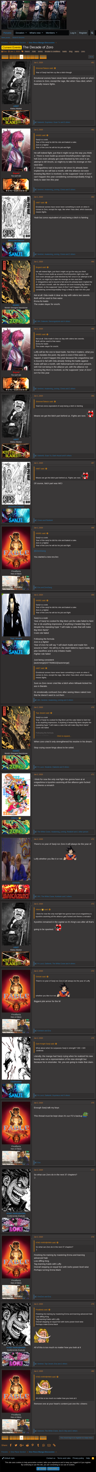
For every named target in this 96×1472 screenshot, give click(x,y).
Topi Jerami (17, 638)
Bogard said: (42, 267)
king (70, 51)
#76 (91, 1103)
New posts (5, 37)
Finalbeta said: (43, 1310)
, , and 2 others (57, 254)
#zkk (34, 51)
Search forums (18, 37)
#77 (91, 1170)
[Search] (92, 32)
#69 (91, 595)
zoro (83, 51)
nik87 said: (41, 203)
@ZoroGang (41, 551)
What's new (35, 33)
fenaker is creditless (52, 51)
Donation (20, 33)
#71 (91, 774)
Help (88, 1458)
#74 (91, 971)
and (46, 520)
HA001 (17, 305)
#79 (91, 1304)
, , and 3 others (57, 190)
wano (77, 51)
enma (40, 51)
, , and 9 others (54, 767)
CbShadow (17, 1081)
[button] (26, 32)
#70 (91, 707)
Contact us (50, 1458)
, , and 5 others (54, 122)
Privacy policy (78, 1458)
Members (50, 33)
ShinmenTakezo (17, 240)
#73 (91, 904)
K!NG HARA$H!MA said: (47, 1242)
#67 (91, 463)
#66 (91, 396)
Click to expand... (64, 290)
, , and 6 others (55, 456)
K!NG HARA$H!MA (17, 1213)
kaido (65, 51)
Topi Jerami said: (44, 713)
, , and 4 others (54, 321)
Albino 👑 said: (43, 909)
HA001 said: (42, 135)
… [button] (32, 57)
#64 (91, 262)
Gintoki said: (42, 977)
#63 (91, 197)
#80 (91, 1371)
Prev (5, 57)
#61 (91, 63)
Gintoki (17, 882)
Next (43, 57)
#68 (91, 528)
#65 (91, 329)
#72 (91, 839)
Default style (8, 1458)
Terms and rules (64, 1458)
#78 (91, 1237)
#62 (91, 130)
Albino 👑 (17, 818)
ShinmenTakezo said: (46, 68)
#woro (27, 51)
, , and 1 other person (63, 832)
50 (37, 57)
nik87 (17, 106)
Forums (7, 33)
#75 (91, 1038)
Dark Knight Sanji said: (46, 1044)
